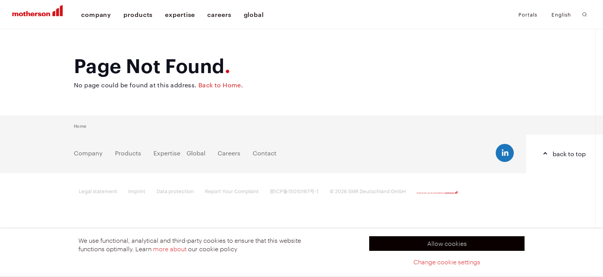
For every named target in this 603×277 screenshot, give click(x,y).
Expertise (166, 153)
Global (196, 153)
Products (128, 153)
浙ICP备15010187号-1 (294, 190)
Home (80, 125)
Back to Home (219, 85)
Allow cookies (447, 243)
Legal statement (98, 190)
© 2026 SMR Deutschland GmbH (368, 190)
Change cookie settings (446, 262)
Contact (265, 153)
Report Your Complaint (232, 190)
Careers (229, 153)
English (561, 14)
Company (88, 153)
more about (170, 249)
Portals (527, 14)
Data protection (175, 190)
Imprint (136, 190)
